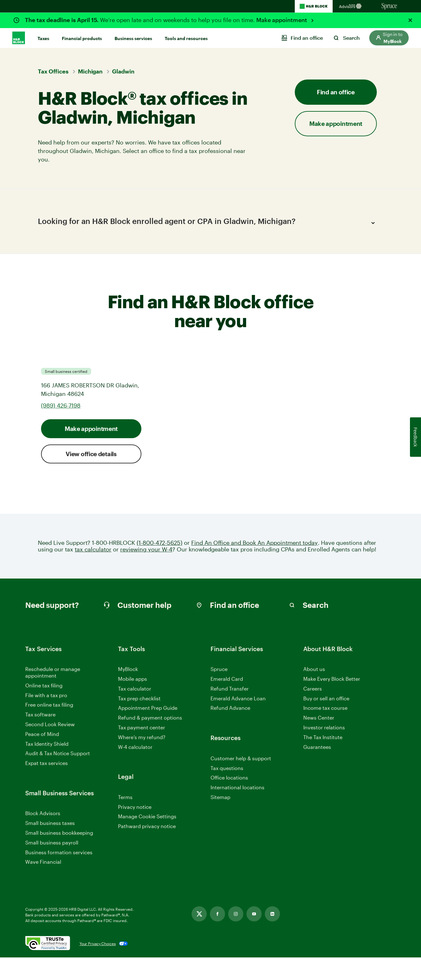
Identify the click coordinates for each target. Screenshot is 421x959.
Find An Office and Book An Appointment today (254, 544)
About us (314, 671)
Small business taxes (50, 824)
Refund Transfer (229, 690)
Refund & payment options (150, 719)
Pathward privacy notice (147, 828)
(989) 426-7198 (60, 406)
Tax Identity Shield (46, 745)
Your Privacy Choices (98, 945)
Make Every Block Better (331, 680)
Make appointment (282, 19)
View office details (91, 455)
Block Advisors (42, 815)
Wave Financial (43, 863)
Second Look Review (50, 726)
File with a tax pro (46, 696)
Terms (125, 798)
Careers (312, 690)
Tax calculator (134, 690)
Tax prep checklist (139, 700)
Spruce (219, 671)
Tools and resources (186, 38)
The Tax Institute (322, 738)
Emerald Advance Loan (238, 700)
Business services (133, 38)
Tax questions (226, 769)
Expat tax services (46, 765)
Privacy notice (134, 808)
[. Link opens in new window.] (47, 945)
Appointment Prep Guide (147, 709)
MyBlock (128, 671)
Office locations (229, 779)
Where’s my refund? (141, 738)
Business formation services (58, 853)
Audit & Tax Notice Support (57, 755)
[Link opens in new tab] (199, 915)
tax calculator (93, 551)
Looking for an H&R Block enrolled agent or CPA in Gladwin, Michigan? (208, 223)
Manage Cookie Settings (147, 818)
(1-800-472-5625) (159, 544)
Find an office (336, 92)
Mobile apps (132, 680)
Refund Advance (230, 709)
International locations (237, 789)
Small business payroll (51, 844)
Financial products (82, 38)
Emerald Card (226, 680)
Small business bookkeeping (59, 834)
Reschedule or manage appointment (52, 674)
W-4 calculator (135, 748)
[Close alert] (410, 20)
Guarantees (317, 748)
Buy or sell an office (326, 700)
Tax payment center (141, 729)
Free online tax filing (49, 706)
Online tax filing (43, 687)
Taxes (43, 38)
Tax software (40, 716)
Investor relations (324, 729)
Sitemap (220, 798)
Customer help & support (240, 759)
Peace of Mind (42, 735)
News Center (318, 719)
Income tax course (325, 709)
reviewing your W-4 (146, 551)
